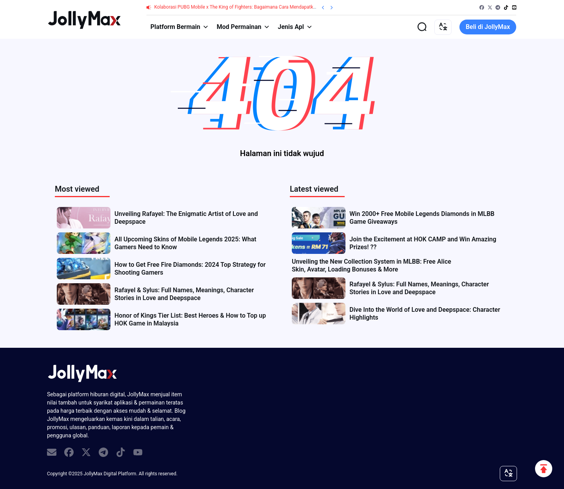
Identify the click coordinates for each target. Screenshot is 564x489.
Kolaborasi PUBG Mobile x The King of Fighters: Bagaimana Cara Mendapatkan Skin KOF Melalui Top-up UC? (267, 7)
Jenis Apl (295, 27)
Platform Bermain (179, 27)
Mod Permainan (243, 27)
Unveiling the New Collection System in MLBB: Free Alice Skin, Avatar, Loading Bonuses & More (371, 265)
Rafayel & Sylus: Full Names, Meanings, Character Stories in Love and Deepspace (184, 294)
